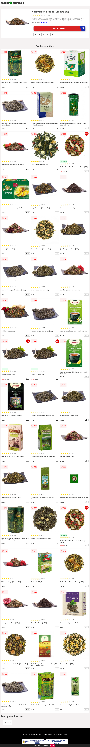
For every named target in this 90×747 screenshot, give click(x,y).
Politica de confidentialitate (45, 734)
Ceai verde (7, 722)
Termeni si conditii (28, 734)
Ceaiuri (86, 3)
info (27, 87)
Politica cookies (61, 734)
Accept (52, 745)
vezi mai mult (44, 22)
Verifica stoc (69, 28)
